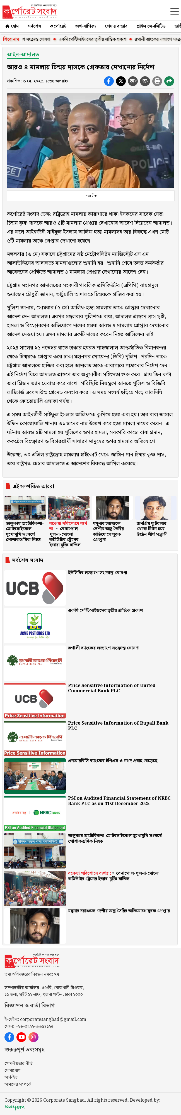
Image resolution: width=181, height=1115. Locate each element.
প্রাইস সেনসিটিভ (151, 26)
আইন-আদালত (23, 54)
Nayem (14, 1107)
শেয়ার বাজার (116, 26)
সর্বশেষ (34, 26)
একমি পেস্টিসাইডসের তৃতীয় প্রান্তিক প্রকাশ (100, 39)
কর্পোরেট (58, 26)
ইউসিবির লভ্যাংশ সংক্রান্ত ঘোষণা (31, 39)
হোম (11, 26)
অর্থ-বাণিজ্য (85, 26)
